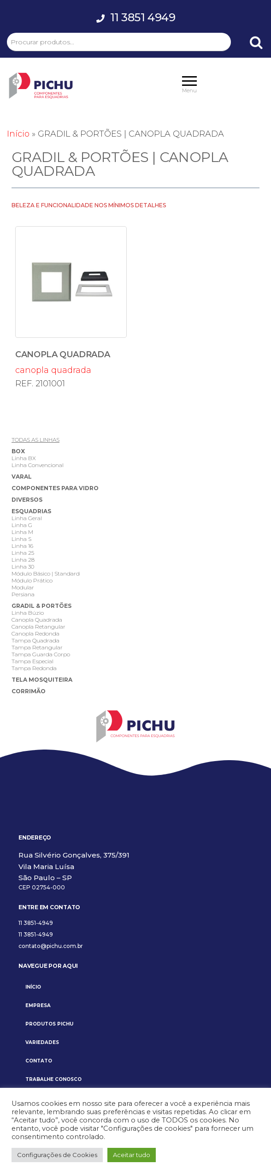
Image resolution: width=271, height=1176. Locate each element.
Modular (23, 587)
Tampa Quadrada (35, 640)
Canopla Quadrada (37, 619)
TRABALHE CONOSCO (53, 1079)
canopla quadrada (71, 300)
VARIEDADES (42, 1042)
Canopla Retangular (38, 626)
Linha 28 (23, 559)
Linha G (22, 525)
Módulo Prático (32, 580)
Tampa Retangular (37, 647)
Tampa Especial (32, 661)
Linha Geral (27, 518)
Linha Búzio (28, 612)
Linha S (21, 538)
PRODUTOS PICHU (49, 1024)
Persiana (23, 594)
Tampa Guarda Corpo (41, 654)
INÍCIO (33, 987)
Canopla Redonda (35, 633)
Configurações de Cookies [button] (57, 1154)
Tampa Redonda (34, 668)
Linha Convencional (38, 465)
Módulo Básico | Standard (46, 573)
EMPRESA (38, 1005)
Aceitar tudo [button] (131, 1154)
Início (18, 134)
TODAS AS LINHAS (35, 439)
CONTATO (38, 1061)
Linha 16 (22, 545)
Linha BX (24, 458)
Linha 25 (23, 552)
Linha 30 (23, 566)
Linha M (22, 531)
